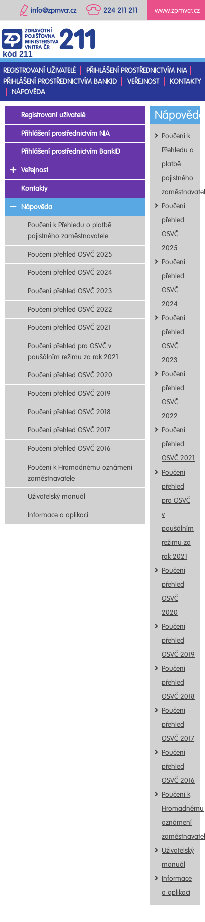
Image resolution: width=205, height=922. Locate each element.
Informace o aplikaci (58, 515)
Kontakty (185, 81)
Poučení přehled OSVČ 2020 (70, 375)
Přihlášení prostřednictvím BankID (60, 81)
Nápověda (29, 92)
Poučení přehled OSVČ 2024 (70, 272)
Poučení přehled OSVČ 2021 (178, 444)
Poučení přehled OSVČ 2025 (70, 254)
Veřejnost (144, 81)
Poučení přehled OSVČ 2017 (178, 724)
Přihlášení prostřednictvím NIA (137, 70)
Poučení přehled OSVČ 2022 (70, 309)
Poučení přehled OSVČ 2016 (178, 766)
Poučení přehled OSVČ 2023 (70, 291)
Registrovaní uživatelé (40, 70)
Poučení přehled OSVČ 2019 (178, 640)
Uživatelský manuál (57, 496)
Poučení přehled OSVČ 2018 (178, 682)
